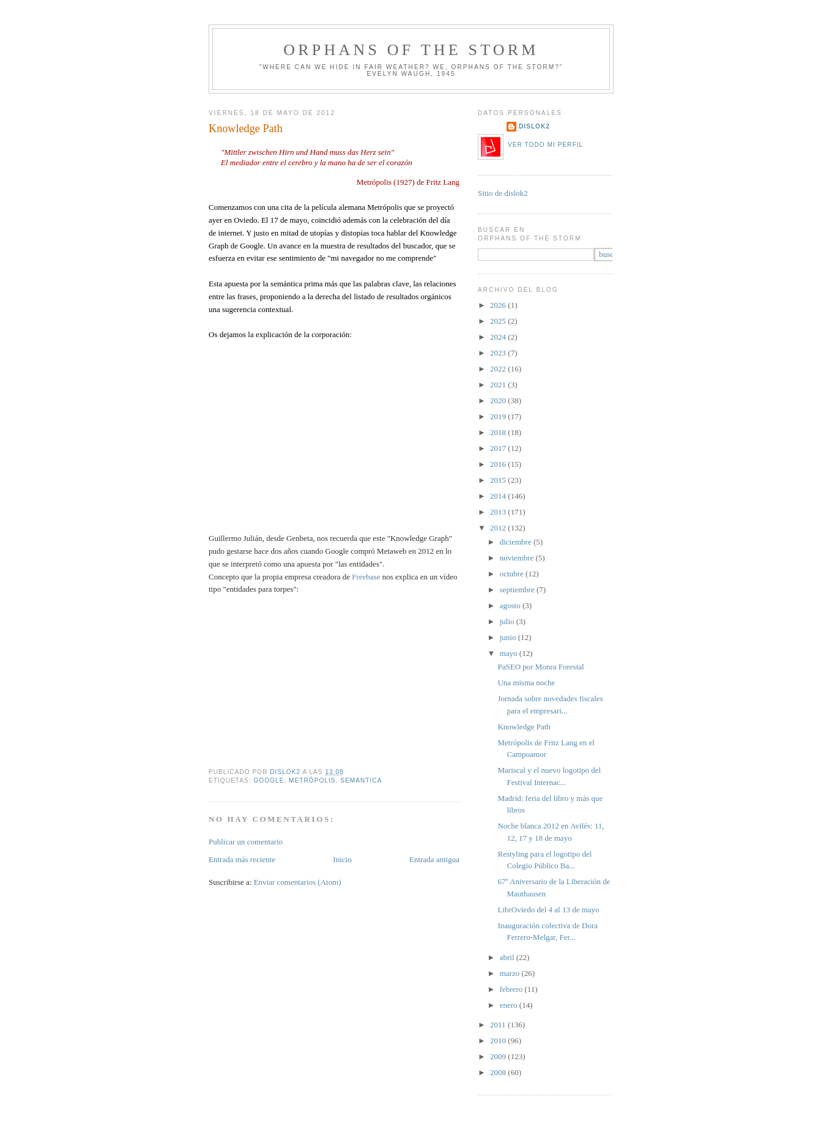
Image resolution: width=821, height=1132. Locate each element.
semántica (361, 780)
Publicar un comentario (246, 841)
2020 (499, 400)
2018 (499, 432)
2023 (499, 352)
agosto (511, 605)
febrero (512, 989)
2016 (499, 464)
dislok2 (286, 772)
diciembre (516, 541)
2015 (499, 480)
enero (509, 1005)
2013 (499, 511)
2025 (499, 321)
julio (508, 621)
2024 (499, 336)
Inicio (342, 859)
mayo (509, 653)
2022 (499, 368)
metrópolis (312, 780)
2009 (499, 1056)
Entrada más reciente (242, 859)
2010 (499, 1040)
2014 (499, 496)
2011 (499, 1024)
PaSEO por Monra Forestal (540, 666)
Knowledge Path (523, 726)
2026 (499, 305)
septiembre (518, 589)
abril (508, 957)
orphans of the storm (410, 50)
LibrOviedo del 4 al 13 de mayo (548, 909)
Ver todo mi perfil (545, 144)
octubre (513, 573)
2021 (499, 384)
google (268, 780)
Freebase (367, 576)
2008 (499, 1072)
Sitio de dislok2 (503, 193)
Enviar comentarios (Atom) (297, 882)
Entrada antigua (434, 859)
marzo (511, 973)
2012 (499, 527)
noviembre (518, 557)
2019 (499, 416)
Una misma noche (526, 682)
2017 (499, 448)
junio (509, 637)
